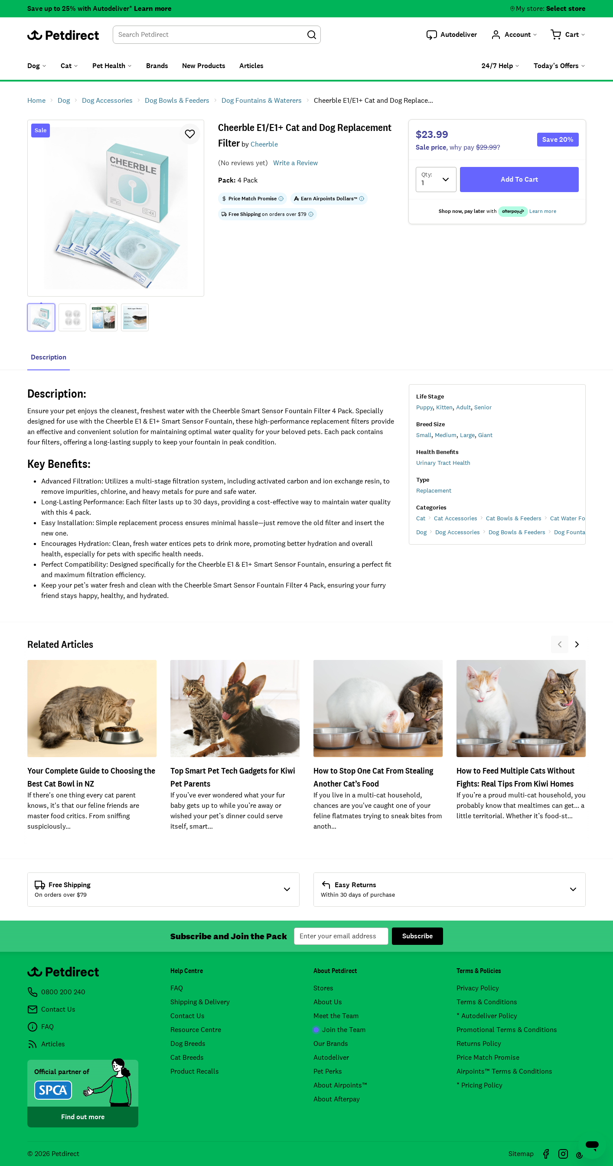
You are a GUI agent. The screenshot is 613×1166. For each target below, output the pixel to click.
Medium (445, 435)
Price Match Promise (487, 1057)
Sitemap (521, 1153)
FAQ (176, 988)
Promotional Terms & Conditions (506, 1029)
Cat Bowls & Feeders (513, 518)
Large (467, 435)
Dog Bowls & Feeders (517, 532)
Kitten (444, 407)
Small (423, 435)
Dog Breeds (187, 1043)
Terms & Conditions (486, 1001)
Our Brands (330, 1043)
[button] (452, 34)
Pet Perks (327, 1071)
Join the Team (339, 1029)
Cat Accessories (455, 518)
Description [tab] (48, 357)
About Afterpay (336, 1099)
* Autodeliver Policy (486, 1015)
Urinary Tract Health (443, 463)
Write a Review (295, 162)
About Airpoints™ (340, 1085)
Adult (463, 407)
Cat (420, 518)
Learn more (153, 8)
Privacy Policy (477, 988)
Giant (485, 435)
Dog (421, 532)
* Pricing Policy (479, 1085)
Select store (566, 8)
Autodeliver (331, 1057)
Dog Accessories (457, 532)
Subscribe (417, 936)
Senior (483, 407)
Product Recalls (194, 1071)
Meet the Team (336, 1015)
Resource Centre (195, 1029)
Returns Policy (478, 1043)
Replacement (433, 490)
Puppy (424, 407)
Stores (323, 988)
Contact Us (187, 1015)
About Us (327, 1001)
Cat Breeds (187, 1057)
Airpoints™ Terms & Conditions (504, 1071)
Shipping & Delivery (200, 1001)
